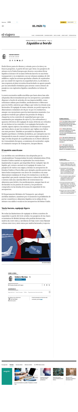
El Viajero (8, 35)
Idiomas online (28, 364)
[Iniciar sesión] (71, 22)
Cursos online (19, 364)
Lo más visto (62, 159)
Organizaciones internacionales (35, 292)
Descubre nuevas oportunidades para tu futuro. (58, 378)
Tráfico (25, 292)
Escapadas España (39, 35)
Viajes (33, 35)
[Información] (51, 40)
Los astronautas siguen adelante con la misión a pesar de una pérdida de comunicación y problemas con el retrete (68, 177)
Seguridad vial (11, 292)
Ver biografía (20, 279)
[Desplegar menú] (3, 26)
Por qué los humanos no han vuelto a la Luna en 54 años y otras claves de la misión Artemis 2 (67, 140)
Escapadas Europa (48, 35)
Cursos (11, 364)
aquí (41, 299)
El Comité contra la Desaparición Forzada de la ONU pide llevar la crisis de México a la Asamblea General (67, 147)
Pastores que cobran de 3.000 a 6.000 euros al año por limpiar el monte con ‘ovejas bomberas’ (68, 192)
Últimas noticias (72, 35)
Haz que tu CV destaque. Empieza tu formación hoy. (71, 378)
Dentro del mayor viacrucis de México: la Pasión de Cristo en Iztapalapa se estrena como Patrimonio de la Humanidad (67, 131)
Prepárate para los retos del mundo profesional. (44, 378)
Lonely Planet (65, 35)
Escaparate (4, 364)
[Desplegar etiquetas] (50, 292)
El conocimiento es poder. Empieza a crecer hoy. (26, 383)
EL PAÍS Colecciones (39, 364)
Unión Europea (19, 292)
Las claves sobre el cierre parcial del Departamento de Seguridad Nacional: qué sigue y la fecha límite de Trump (67, 123)
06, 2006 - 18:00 (14, 56)
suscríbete (63, 22)
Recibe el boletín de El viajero (16, 285)
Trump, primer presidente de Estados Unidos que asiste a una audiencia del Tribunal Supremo (68, 164)
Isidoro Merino (14, 54)
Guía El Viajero (57, 35)
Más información (12, 300)
